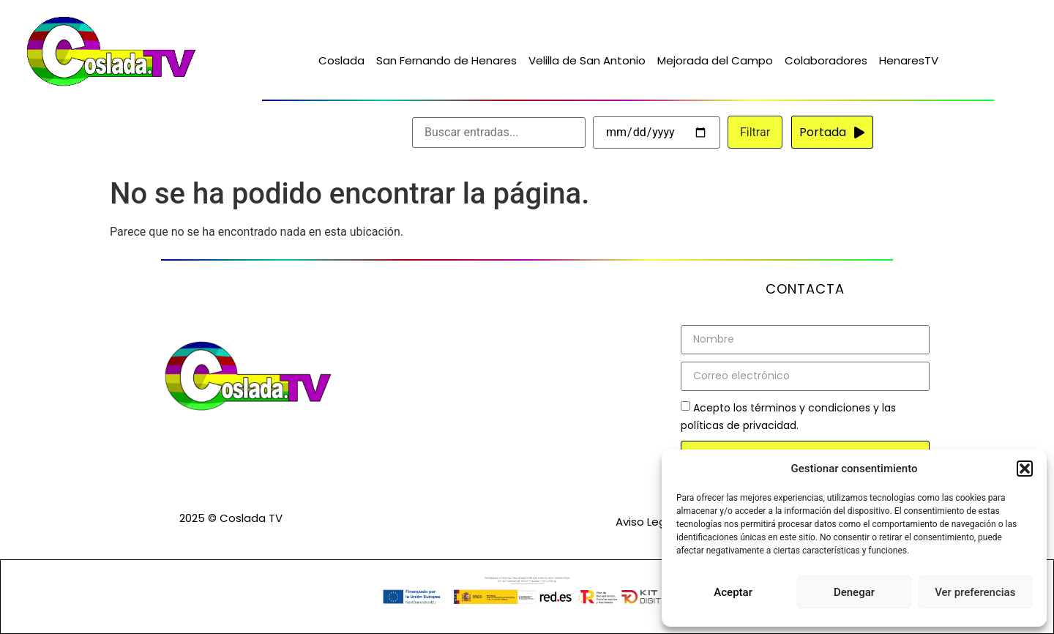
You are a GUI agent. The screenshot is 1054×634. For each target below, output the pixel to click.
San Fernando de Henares (446, 60)
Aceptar (733, 592)
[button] (1024, 468)
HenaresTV (908, 60)
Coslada (341, 60)
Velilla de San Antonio (587, 60)
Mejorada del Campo (715, 60)
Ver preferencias (975, 592)
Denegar (854, 592)
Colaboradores (826, 60)
